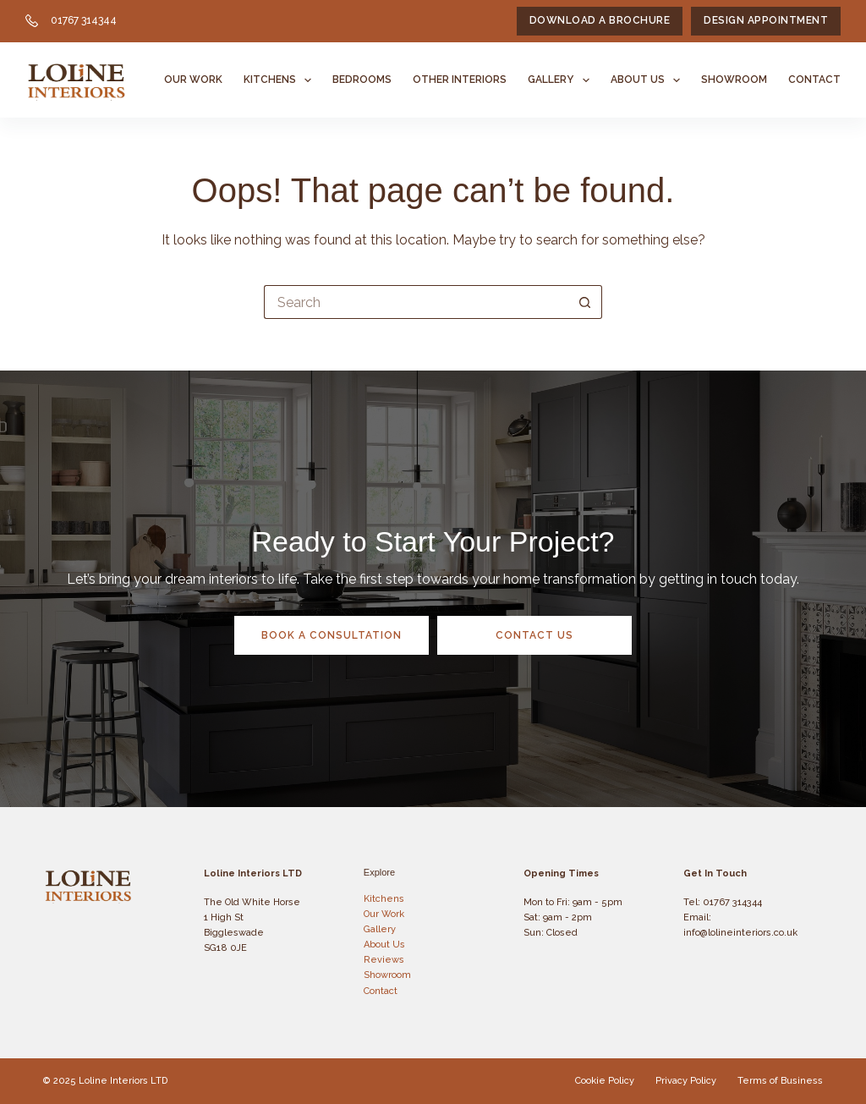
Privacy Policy (685, 1080)
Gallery (561, 80)
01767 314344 (84, 20)
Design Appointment (766, 20)
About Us (649, 80)
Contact (814, 79)
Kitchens (281, 80)
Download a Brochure (600, 20)
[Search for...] (416, 302)
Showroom (734, 79)
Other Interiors (460, 79)
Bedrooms (362, 79)
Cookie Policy (604, 1080)
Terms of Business (780, 1080)
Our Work (193, 79)
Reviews (384, 959)
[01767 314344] (31, 20)
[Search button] (585, 302)
